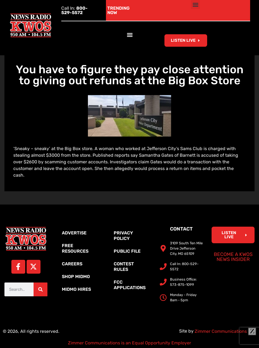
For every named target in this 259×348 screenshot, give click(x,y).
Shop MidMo (76, 276)
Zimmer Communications (225, 331)
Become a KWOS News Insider (233, 257)
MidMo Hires (76, 289)
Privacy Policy (123, 235)
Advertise (74, 233)
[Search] (40, 289)
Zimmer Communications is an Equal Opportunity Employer (129, 343)
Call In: (74, 10)
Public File (127, 251)
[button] (195, 4)
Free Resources (75, 248)
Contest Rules (124, 266)
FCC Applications (130, 284)
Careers (72, 263)
